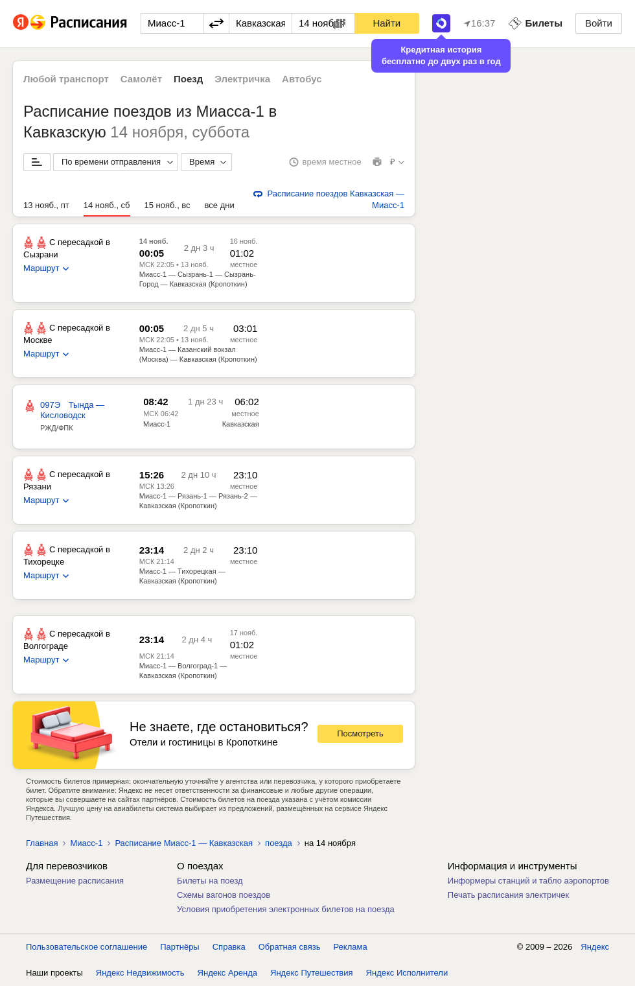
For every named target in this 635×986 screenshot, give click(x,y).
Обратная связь (290, 947)
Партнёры (179, 947)
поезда (278, 843)
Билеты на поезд (210, 881)
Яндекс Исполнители (407, 973)
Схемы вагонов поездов (223, 895)
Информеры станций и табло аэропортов (528, 881)
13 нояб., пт (46, 205)
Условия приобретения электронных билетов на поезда (286, 909)
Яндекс (595, 947)
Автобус (302, 78)
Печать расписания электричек (508, 895)
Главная (42, 843)
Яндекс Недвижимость (140, 973)
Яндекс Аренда (227, 973)
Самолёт (141, 78)
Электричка (242, 78)
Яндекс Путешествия (311, 973)
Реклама (350, 947)
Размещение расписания (75, 881)
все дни (220, 205)
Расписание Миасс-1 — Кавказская (184, 843)
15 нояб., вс (167, 205)
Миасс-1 (156, 424)
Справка (229, 947)
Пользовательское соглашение (86, 947)
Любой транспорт (66, 78)
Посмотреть (360, 733)
